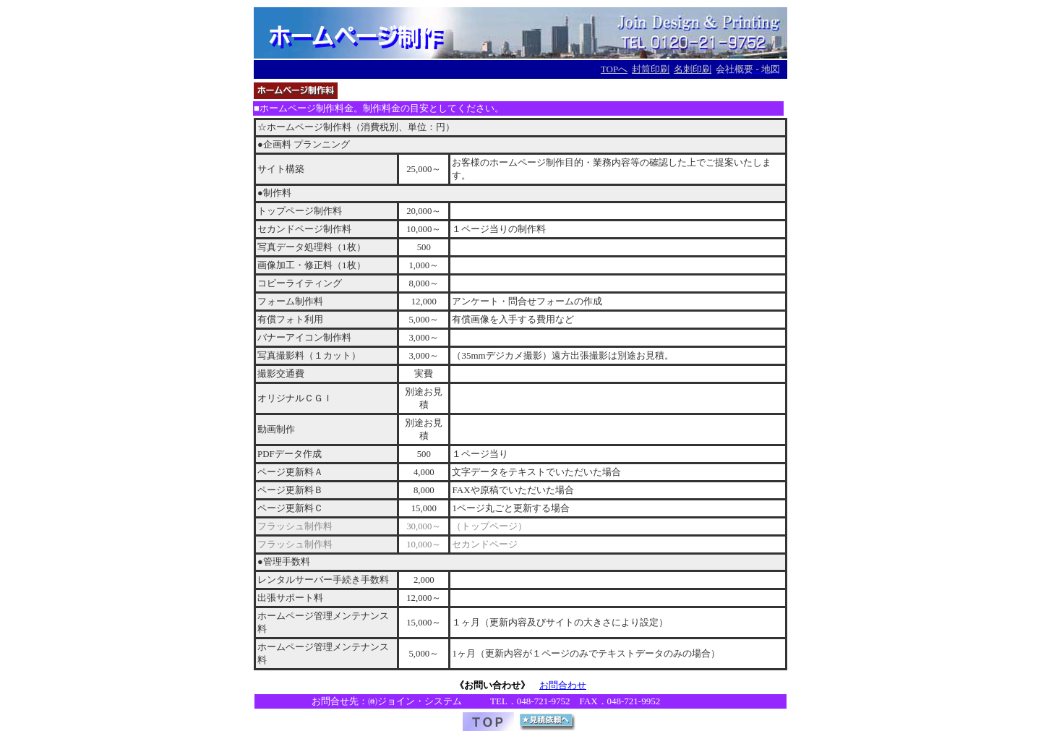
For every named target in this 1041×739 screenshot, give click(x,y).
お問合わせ (562, 685)
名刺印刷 (692, 69)
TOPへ (614, 69)
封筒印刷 (650, 69)
